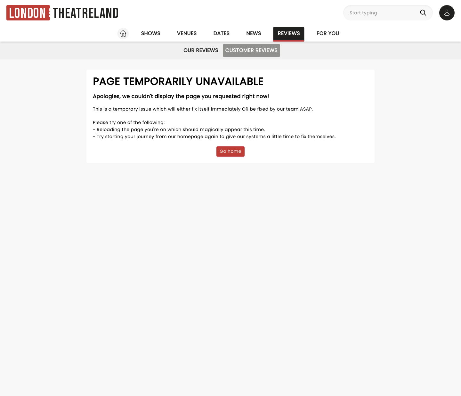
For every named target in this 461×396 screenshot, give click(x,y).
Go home (230, 151)
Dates (221, 33)
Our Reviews (200, 50)
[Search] (424, 13)
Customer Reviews (251, 50)
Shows (150, 33)
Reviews (289, 33)
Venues (187, 33)
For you (328, 33)
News (253, 33)
